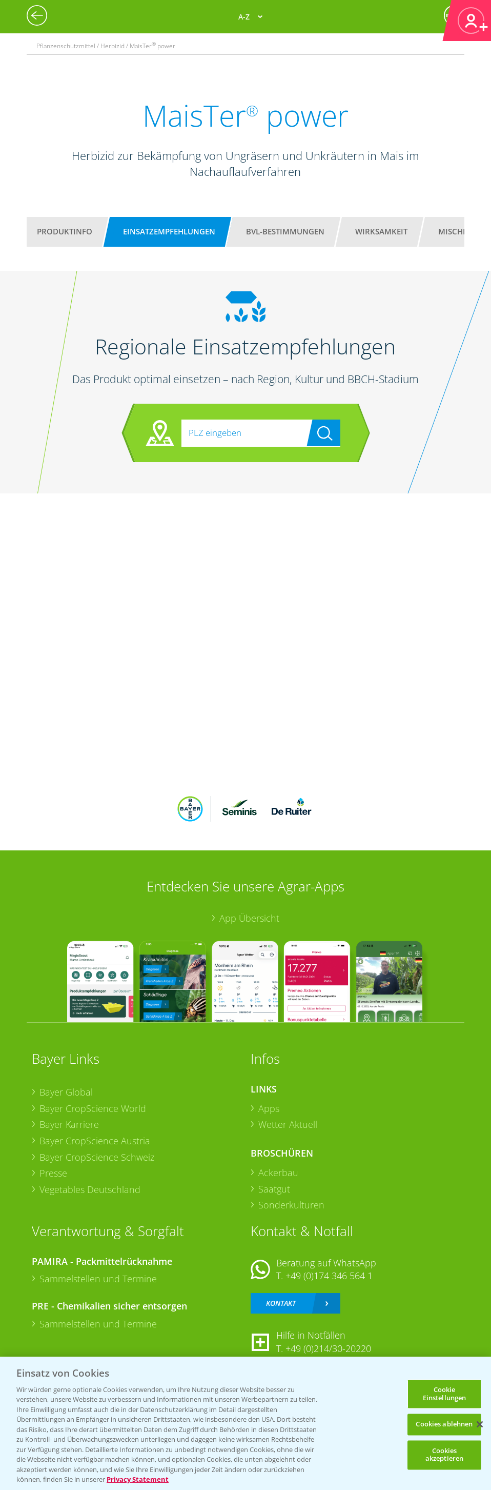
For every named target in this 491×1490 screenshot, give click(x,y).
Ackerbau (278, 1172)
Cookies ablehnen (444, 1424)
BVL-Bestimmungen (285, 231)
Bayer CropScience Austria (94, 1141)
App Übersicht (249, 918)
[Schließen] (479, 1424)
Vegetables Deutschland (89, 1189)
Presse (53, 1173)
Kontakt (281, 1303)
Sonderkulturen (291, 1205)
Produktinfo (64, 231)
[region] (245, 1423)
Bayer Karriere (69, 1124)
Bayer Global (66, 1092)
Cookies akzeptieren (444, 1454)
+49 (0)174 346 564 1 (329, 1275)
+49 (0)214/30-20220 (328, 1348)
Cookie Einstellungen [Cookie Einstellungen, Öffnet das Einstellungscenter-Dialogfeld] (444, 1393)
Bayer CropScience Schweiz (96, 1157)
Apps (268, 1108)
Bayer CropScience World (92, 1108)
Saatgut (274, 1189)
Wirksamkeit (381, 231)
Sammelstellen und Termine (98, 1279)
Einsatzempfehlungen (169, 231)
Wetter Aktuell (287, 1124)
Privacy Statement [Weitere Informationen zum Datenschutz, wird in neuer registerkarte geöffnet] (138, 1479)
